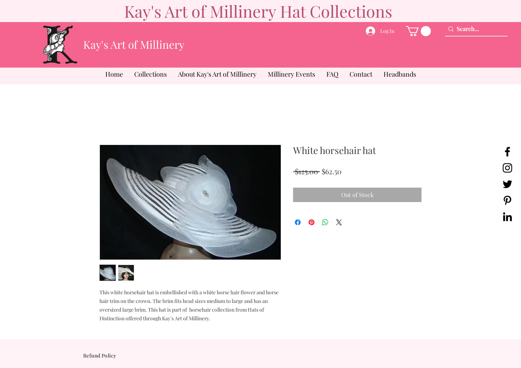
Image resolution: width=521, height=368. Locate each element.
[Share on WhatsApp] (325, 222)
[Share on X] (339, 222)
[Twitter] (507, 184)
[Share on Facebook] (297, 222)
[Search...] (474, 29)
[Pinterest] (507, 200)
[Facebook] (507, 151)
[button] (418, 31)
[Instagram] (507, 168)
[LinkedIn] (507, 216)
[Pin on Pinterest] (311, 222)
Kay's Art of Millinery (134, 44)
